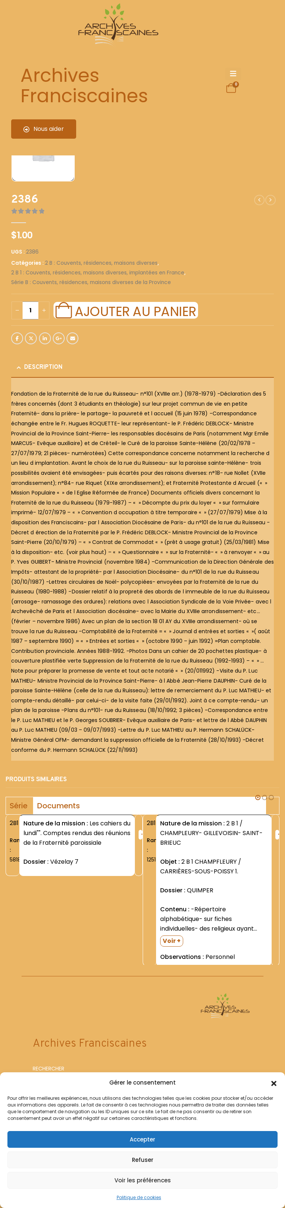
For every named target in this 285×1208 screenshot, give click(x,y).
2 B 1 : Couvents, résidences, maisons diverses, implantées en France (97, 272)
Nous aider (43, 129)
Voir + (172, 941)
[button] (274, 1082)
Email (72, 338)
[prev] (259, 200)
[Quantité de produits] (30, 310)
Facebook (17, 338)
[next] (270, 200)
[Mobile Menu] (233, 74)
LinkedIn (45, 338)
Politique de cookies (139, 1197)
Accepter (142, 1139)
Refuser (142, 1160)
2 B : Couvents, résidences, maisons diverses (101, 263)
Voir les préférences (142, 1180)
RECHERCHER (48, 1069)
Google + (59, 338)
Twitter (31, 338)
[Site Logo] (117, 26)
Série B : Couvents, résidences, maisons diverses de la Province (91, 282)
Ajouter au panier (135, 310)
